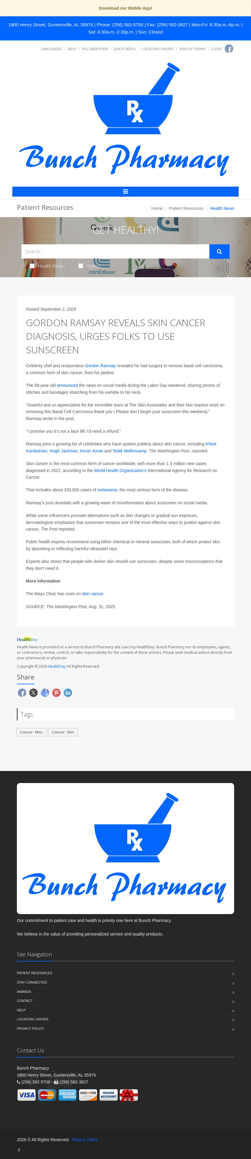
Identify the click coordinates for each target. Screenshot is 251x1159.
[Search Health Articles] (115, 251)
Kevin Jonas (91, 450)
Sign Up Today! (192, 49)
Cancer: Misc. (32, 732)
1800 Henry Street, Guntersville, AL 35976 (50, 24)
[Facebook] (229, 48)
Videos (89, 266)
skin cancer (92, 593)
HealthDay (57, 666)
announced (67, 385)
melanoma (107, 489)
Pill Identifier (95, 49)
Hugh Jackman (64, 450)
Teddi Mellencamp (130, 450)
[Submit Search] (219, 251)
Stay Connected (32, 982)
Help (72, 49)
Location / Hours (157, 49)
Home (157, 208)
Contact (25, 1001)
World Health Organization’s (120, 470)
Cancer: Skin (63, 732)
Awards (24, 992)
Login (216, 49)
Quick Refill (125, 49)
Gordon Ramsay (100, 365)
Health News (47, 266)
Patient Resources (186, 208)
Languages (51, 49)
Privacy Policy (30, 1028)
